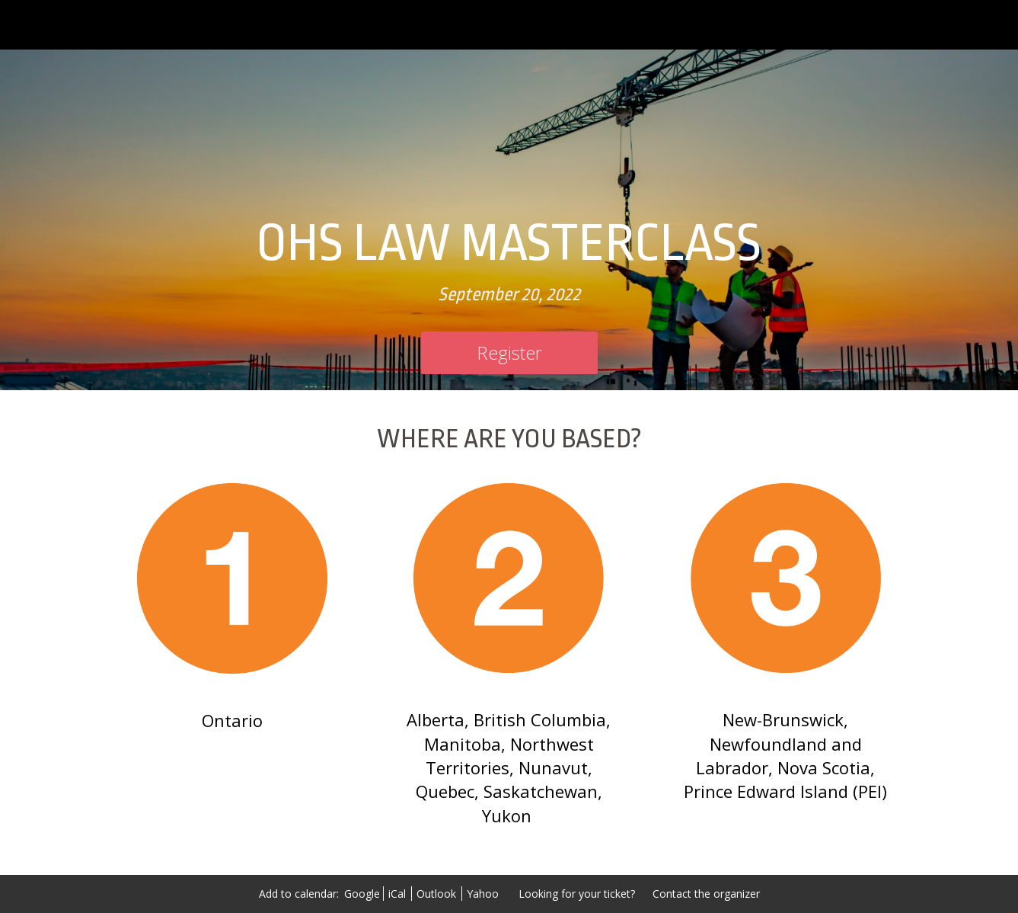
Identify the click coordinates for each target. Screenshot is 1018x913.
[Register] (509, 353)
